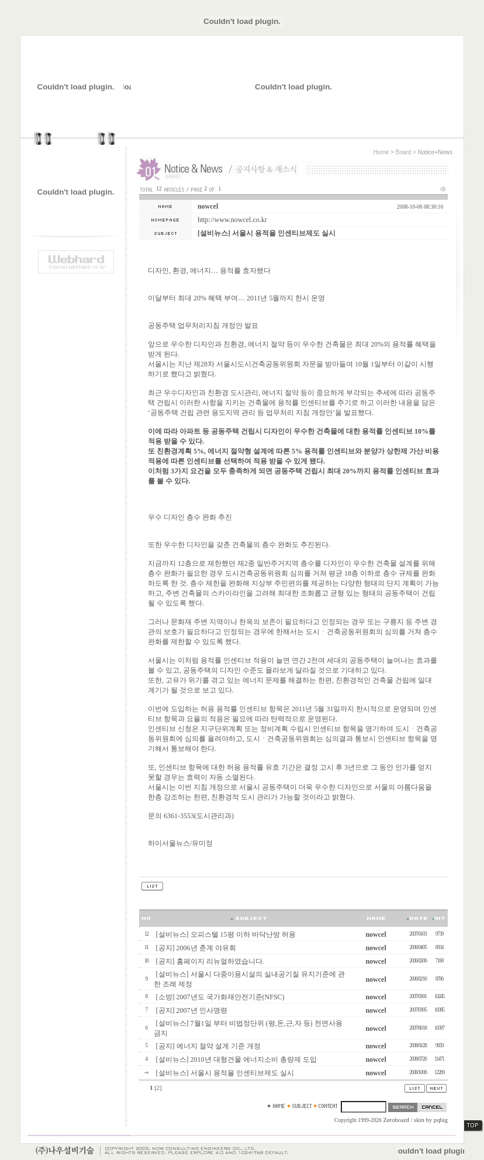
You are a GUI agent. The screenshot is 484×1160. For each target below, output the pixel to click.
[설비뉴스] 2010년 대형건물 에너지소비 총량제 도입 (236, 1059)
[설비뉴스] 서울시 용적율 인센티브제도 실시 (225, 1073)
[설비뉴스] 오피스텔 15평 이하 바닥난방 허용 (226, 934)
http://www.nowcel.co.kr (232, 220)
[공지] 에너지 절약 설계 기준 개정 (208, 1046)
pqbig (441, 1120)
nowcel (208, 206)
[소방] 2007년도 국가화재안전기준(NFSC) (220, 997)
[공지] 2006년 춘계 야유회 (196, 948)
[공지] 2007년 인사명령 (191, 1010)
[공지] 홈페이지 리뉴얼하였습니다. (210, 961)
